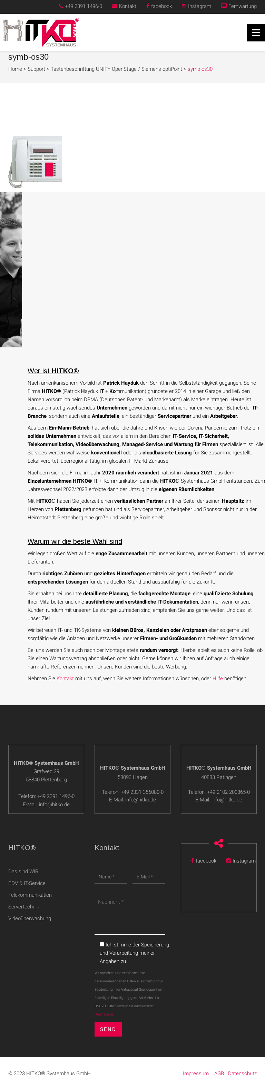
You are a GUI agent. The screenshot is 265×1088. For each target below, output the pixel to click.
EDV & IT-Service (27, 883)
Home (15, 69)
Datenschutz (104, 1014)
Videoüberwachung (29, 918)
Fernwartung (239, 6)
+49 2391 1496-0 (80, 6)
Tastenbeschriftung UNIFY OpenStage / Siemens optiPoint (116, 69)
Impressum (196, 1069)
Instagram (196, 6)
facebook (159, 6)
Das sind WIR (23, 871)
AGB (219, 1069)
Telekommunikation (30, 895)
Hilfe (218, 678)
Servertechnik (23, 907)
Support (36, 69)
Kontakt (124, 6)
